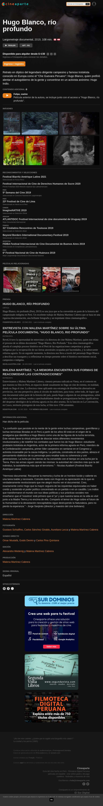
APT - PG (26, 45)
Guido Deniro (26, 540)
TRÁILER (10, 45)
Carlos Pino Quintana (47, 540)
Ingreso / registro (14, 64)
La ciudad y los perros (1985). (25, 741)
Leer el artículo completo (42, 322)
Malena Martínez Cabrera (16, 519)
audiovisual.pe (45, 750)
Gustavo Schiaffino (13, 529)
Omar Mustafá (10, 540)
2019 (38, 39)
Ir (87, 4)
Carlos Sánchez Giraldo (37, 529)
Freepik (31, 758)
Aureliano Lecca (59, 529)
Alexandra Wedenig (13, 551)
